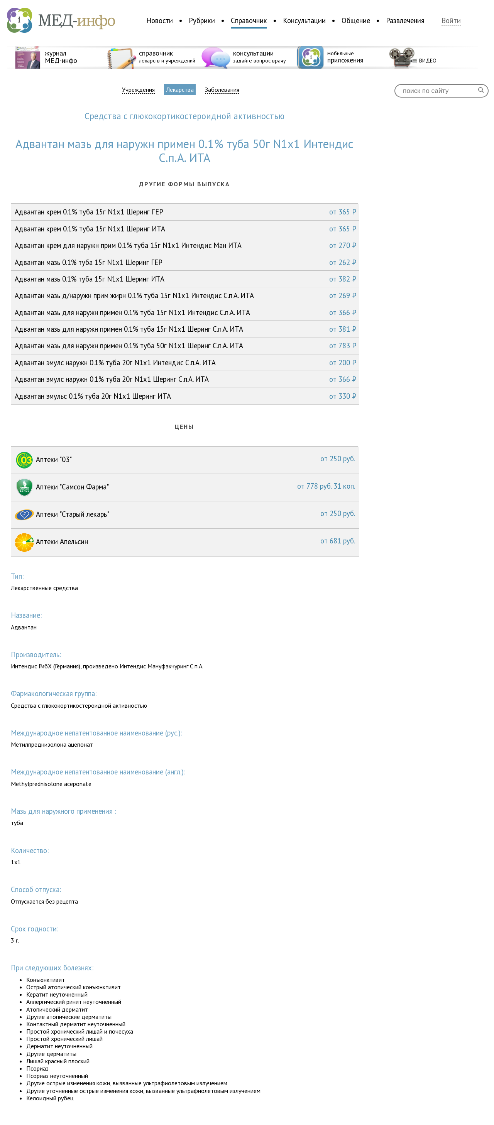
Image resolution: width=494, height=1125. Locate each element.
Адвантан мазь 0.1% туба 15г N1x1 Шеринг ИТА (185, 279)
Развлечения (405, 20)
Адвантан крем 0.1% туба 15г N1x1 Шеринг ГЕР (185, 212)
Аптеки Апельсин (185, 542)
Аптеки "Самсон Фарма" (185, 487)
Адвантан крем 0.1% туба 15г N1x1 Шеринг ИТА (185, 229)
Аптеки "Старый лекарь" (185, 515)
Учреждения (138, 89)
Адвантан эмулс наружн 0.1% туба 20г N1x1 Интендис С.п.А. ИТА (185, 363)
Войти (451, 20)
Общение (356, 20)
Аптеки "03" (185, 460)
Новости (159, 20)
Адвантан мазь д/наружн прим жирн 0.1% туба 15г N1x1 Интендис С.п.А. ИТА (185, 295)
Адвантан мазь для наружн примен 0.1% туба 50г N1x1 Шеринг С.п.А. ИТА (185, 346)
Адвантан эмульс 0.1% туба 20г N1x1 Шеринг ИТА (185, 396)
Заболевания (222, 89)
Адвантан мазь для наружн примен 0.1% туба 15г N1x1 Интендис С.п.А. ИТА (185, 312)
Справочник (249, 20)
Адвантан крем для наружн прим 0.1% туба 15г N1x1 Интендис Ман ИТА (185, 245)
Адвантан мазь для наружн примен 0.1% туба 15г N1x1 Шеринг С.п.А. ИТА (185, 329)
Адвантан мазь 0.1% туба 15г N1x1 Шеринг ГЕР (185, 262)
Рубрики (202, 20)
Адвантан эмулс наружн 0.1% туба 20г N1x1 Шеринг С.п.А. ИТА (185, 379)
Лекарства (180, 89)
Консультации (304, 20)
